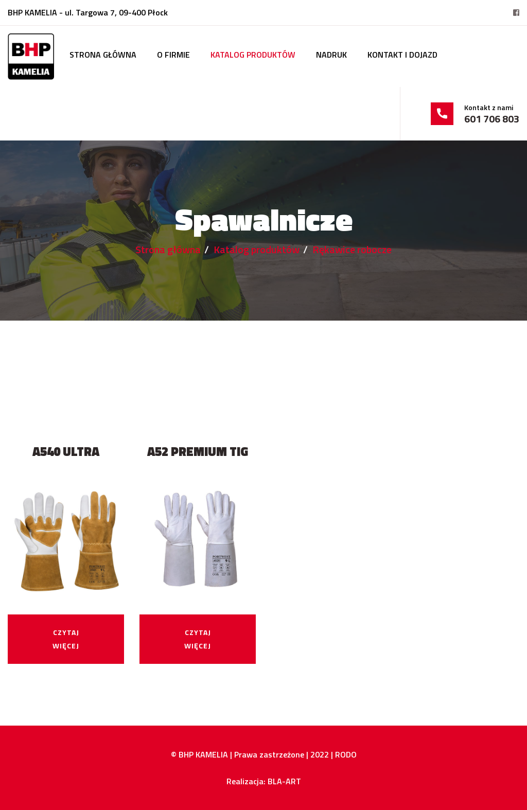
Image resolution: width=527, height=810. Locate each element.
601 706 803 (491, 119)
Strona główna (102, 54)
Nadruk (331, 54)
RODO (346, 754)
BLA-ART (284, 781)
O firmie (173, 54)
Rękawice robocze (352, 249)
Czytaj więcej (65, 639)
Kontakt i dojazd (402, 54)
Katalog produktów (252, 54)
